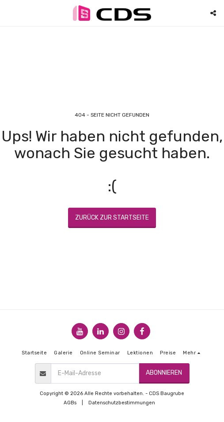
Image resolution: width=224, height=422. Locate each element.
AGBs (70, 403)
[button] (9, 12)
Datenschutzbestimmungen (121, 403)
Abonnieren (164, 372)
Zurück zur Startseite (112, 217)
